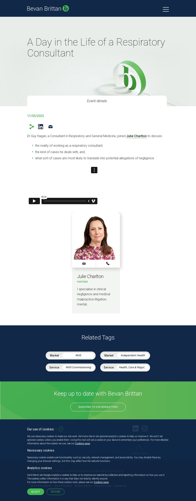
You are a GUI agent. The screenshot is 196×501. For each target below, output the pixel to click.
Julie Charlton (136, 136)
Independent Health (133, 355)
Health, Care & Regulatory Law (134, 367)
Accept (35, 491)
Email (50, 126)
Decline (55, 491)
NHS (78, 355)
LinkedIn (40, 126)
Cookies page (82, 443)
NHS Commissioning (78, 367)
